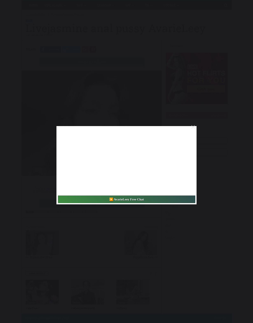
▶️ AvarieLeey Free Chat (126, 199)
